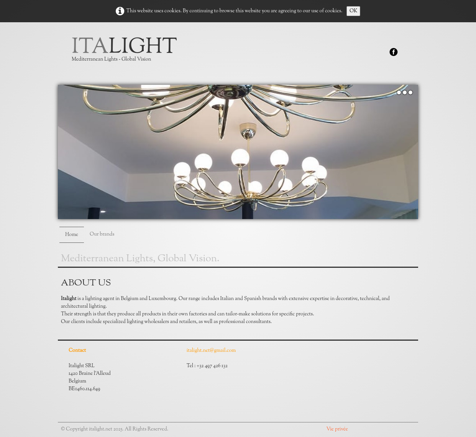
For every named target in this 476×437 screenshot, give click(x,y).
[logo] (127, 53)
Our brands (102, 234)
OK (354, 11)
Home (71, 234)
